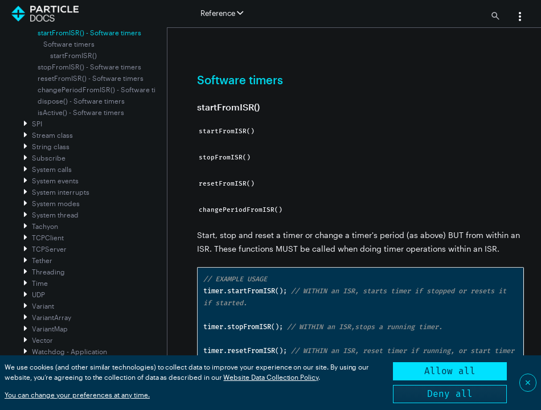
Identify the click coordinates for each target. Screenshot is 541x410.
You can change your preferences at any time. (77, 395)
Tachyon (45, 226)
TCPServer (49, 249)
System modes (56, 203)
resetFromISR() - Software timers (91, 78)
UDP (38, 294)
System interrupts (60, 192)
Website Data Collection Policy (270, 377)
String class (50, 146)
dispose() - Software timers (81, 101)
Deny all (450, 393)
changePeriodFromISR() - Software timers (105, 89)
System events (55, 180)
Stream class (52, 135)
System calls (52, 169)
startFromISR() (73, 55)
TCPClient (48, 237)
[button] (520, 18)
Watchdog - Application (69, 351)
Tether (42, 260)
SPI (37, 124)
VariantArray (51, 317)
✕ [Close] (527, 382)
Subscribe (48, 158)
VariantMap (50, 329)
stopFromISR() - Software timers (89, 67)
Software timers (69, 44)
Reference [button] (221, 13)
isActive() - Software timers (81, 112)
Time (40, 283)
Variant (43, 306)
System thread (55, 215)
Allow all (450, 371)
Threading (48, 272)
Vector (42, 340)
